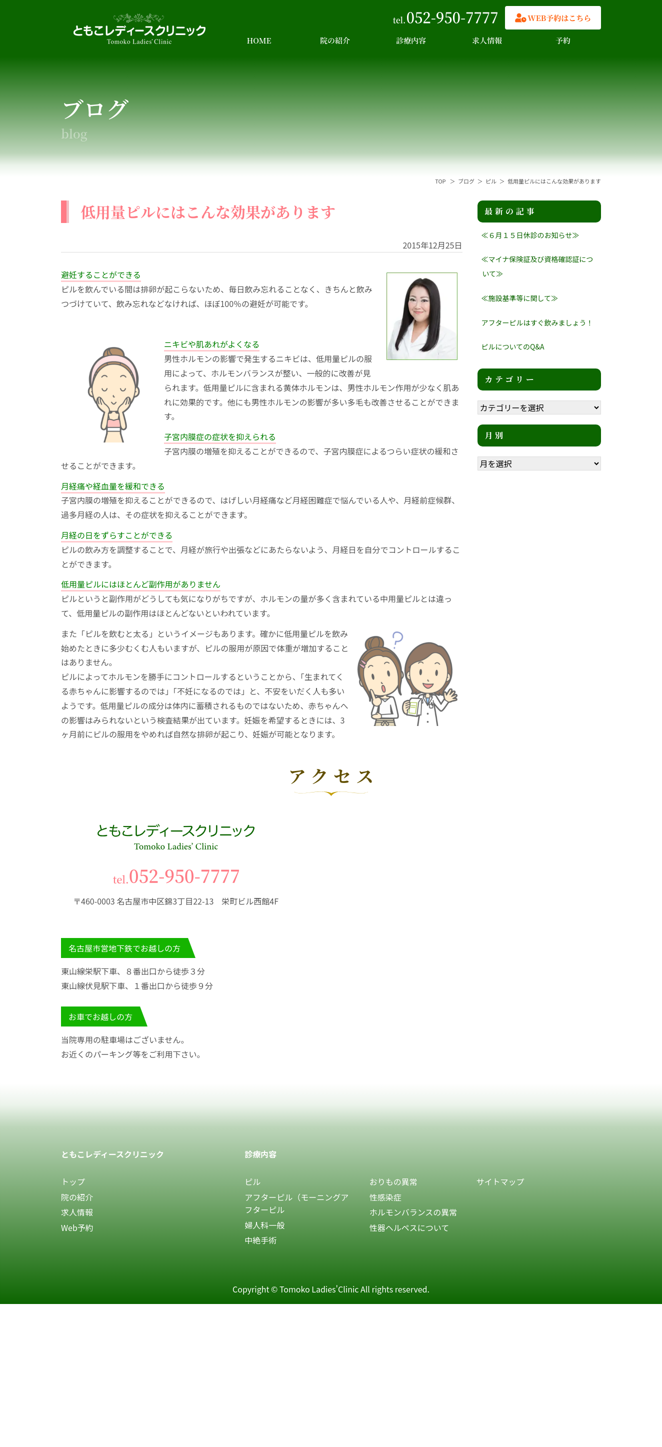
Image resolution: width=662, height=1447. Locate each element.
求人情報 (487, 40)
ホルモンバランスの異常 (414, 1212)
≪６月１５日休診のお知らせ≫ (531, 235)
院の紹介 (335, 40)
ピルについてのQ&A (513, 347)
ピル (252, 1182)
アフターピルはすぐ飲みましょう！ (538, 323)
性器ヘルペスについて (410, 1228)
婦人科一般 (264, 1225)
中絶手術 (260, 1240)
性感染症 (386, 1197)
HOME (259, 40)
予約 (563, 40)
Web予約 (77, 1228)
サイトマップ (500, 1182)
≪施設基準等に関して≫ (520, 298)
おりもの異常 (394, 1182)
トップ (73, 1182)
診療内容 (411, 40)
